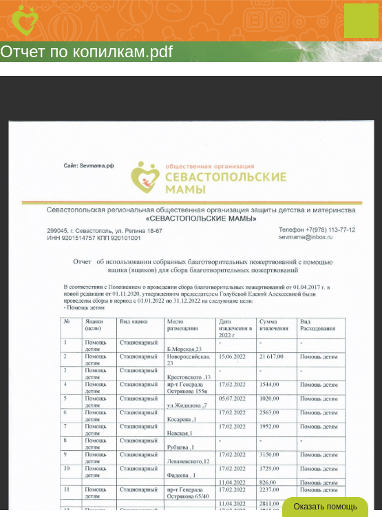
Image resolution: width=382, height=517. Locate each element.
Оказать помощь (325, 506)
